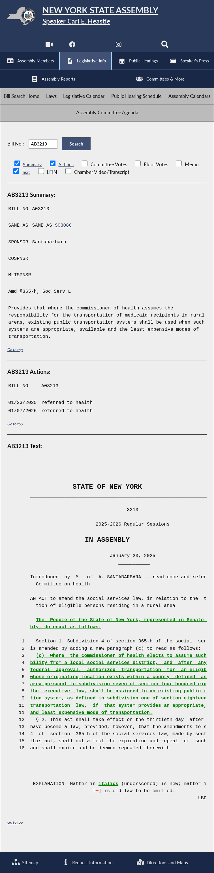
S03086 (63, 237)
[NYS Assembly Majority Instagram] (118, 48)
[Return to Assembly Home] (107, 17)
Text (26, 184)
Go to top (15, 361)
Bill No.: (15, 155)
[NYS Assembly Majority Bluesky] (142, 48)
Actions (67, 177)
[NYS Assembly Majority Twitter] (95, 48)
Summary (32, 177)
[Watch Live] (48, 48)
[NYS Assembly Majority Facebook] (71, 48)
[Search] (165, 48)
